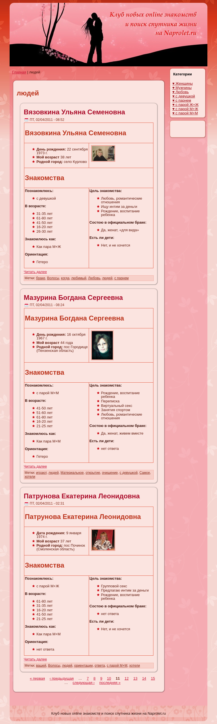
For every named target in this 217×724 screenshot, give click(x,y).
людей (107, 278)
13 (135, 678)
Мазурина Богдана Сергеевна (73, 297)
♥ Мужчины (182, 88)
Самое (145, 473)
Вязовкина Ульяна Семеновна (74, 112)
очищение (110, 473)
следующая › (84, 683)
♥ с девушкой (183, 96)
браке (40, 278)
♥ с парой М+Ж (185, 109)
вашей (41, 666)
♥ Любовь (180, 92)
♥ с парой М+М (185, 113)
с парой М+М (117, 666)
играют (41, 473)
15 (153, 678)
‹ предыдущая (62, 678)
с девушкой (129, 473)
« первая (37, 678)
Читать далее (35, 272)
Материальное (72, 473)
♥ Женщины (182, 83)
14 (144, 678)
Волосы (53, 278)
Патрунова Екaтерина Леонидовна (82, 496)
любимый (78, 278)
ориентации (83, 666)
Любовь (94, 278)
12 (127, 678)
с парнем (121, 278)
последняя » (110, 683)
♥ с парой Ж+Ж (185, 105)
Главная (19, 72)
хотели (30, 477)
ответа (100, 666)
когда (65, 278)
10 (109, 678)
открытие (93, 473)
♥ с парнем (181, 100)
